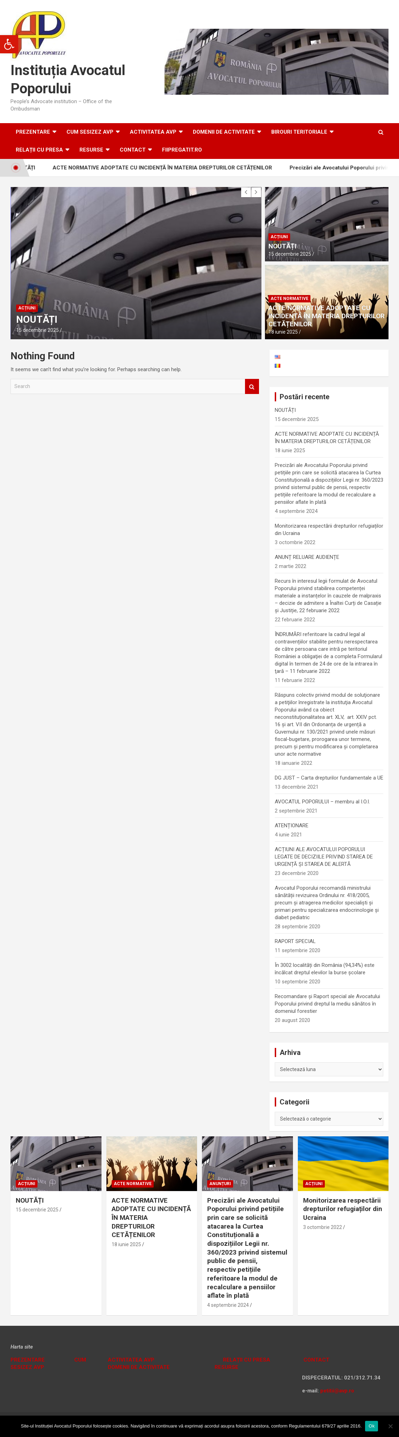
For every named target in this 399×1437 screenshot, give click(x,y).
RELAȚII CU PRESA (39, 150)
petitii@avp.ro (337, 1391)
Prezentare (33, 132)
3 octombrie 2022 (322, 1227)
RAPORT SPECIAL (295, 941)
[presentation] (246, 192)
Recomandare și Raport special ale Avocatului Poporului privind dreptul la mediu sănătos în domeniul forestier (327, 1003)
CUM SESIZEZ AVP (89, 132)
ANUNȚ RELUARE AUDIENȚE (307, 557)
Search (252, 386)
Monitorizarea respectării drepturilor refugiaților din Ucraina (342, 1209)
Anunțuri (220, 1183)
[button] (9, 44)
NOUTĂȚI (36, 319)
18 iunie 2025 (283, 332)
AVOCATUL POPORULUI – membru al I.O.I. (322, 801)
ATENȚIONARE (291, 825)
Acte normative (289, 298)
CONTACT (315, 1360)
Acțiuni (27, 308)
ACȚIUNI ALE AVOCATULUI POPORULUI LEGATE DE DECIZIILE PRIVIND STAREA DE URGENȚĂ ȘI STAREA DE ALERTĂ (324, 856)
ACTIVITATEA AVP (153, 132)
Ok (371, 1426)
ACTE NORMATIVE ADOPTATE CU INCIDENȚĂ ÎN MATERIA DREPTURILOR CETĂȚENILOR (169, 168)
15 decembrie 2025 (37, 330)
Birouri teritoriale (299, 132)
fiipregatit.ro (182, 150)
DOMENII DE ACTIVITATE (224, 132)
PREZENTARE (27, 1360)
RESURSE (91, 150)
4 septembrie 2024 (228, 1305)
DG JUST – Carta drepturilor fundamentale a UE (329, 778)
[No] (390, 1426)
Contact (133, 150)
